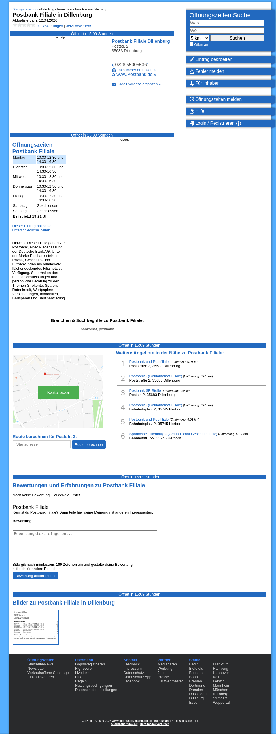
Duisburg (196, 698)
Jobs (161, 673)
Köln (216, 677)
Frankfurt (220, 664)
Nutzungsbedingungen (93, 685)
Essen (194, 702)
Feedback (132, 664)
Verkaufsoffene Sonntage (48, 673)
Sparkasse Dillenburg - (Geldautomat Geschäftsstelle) (173, 434)
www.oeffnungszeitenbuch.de (132, 720)
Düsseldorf (198, 694)
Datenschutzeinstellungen (96, 690)
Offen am (201, 44)
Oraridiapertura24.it (124, 724)
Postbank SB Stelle (145, 390)
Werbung (165, 668)
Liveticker (83, 673)
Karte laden (59, 392)
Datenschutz (134, 673)
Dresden (196, 690)
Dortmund (197, 685)
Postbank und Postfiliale (149, 361)
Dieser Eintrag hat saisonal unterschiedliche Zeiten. (34, 228)
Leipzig (218, 681)
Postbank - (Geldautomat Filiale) (155, 376)
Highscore (83, 668)
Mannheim (221, 685)
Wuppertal (221, 702)
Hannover (221, 673)
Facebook (132, 681)
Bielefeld (196, 668)
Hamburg (220, 668)
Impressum (133, 668)
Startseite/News (40, 664)
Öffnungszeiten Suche (220, 15)
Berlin (193, 664)
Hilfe (78, 677)
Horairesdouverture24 (154, 724)
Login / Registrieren (212, 123)
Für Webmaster (170, 681)
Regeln (81, 681)
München (220, 690)
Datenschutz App (137, 677)
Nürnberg (220, 694)
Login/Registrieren (90, 664)
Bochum (196, 673)
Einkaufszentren (40, 677)
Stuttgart (220, 698)
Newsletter (36, 668)
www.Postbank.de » (136, 74)
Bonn (193, 677)
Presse (163, 677)
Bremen (195, 681)
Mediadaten (167, 664)
